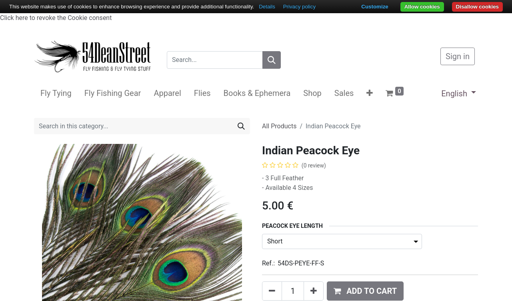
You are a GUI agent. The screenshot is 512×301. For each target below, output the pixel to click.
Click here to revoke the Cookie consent (56, 18)
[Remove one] (272, 291)
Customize (374, 7)
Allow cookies (422, 7)
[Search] (271, 60)
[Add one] (314, 291)
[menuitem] (56, 93)
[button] (369, 93)
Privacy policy (299, 7)
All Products (279, 126)
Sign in (458, 56)
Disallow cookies (477, 7)
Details (267, 7)
